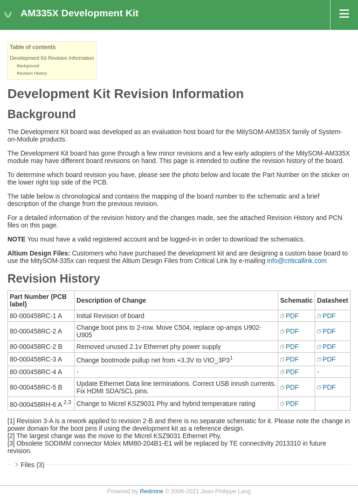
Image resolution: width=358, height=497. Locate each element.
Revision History (32, 73)
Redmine (151, 491)
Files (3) (33, 465)
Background (28, 66)
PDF (292, 316)
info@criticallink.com (297, 260)
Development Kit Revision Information (52, 58)
